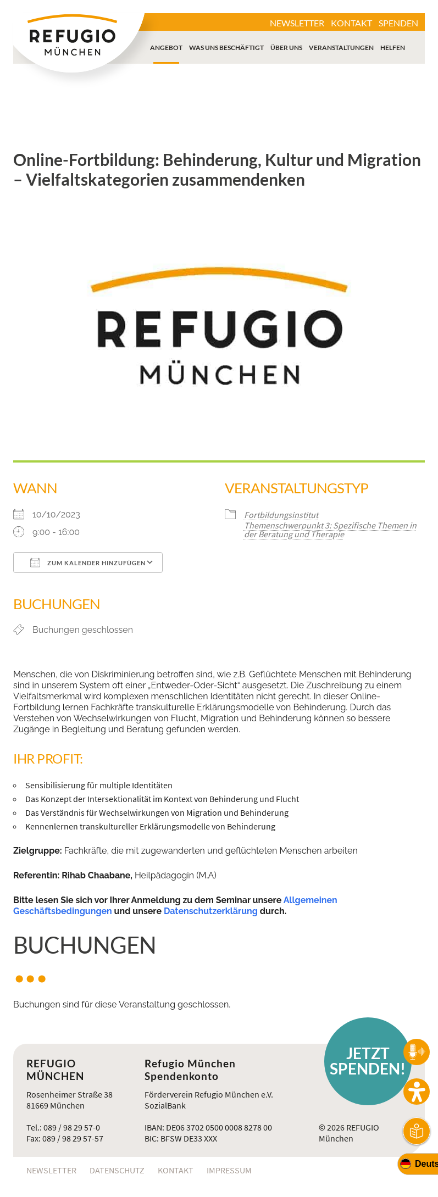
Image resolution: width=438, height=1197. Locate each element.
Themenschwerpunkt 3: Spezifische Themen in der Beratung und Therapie (330, 529)
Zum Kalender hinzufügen (88, 562)
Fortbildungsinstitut (281, 514)
